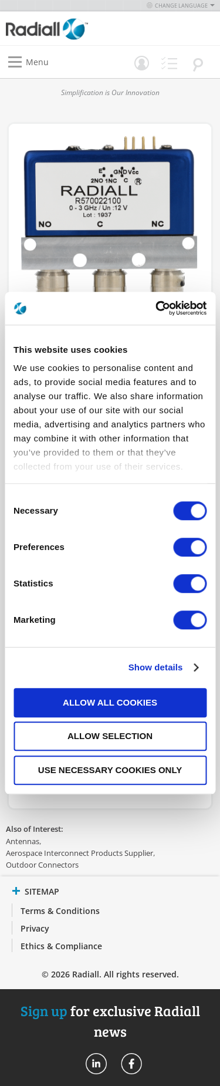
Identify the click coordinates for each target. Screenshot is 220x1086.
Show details (155, 667)
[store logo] (61, 28)
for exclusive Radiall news (110, 1020)
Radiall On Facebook (131, 1063)
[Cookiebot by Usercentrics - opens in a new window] (157, 308)
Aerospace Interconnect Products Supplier (79, 853)
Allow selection (110, 736)
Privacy (35, 928)
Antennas (22, 841)
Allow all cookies (110, 702)
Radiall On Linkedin (96, 1063)
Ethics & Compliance (61, 946)
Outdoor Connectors (42, 864)
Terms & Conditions (60, 910)
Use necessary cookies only (110, 770)
